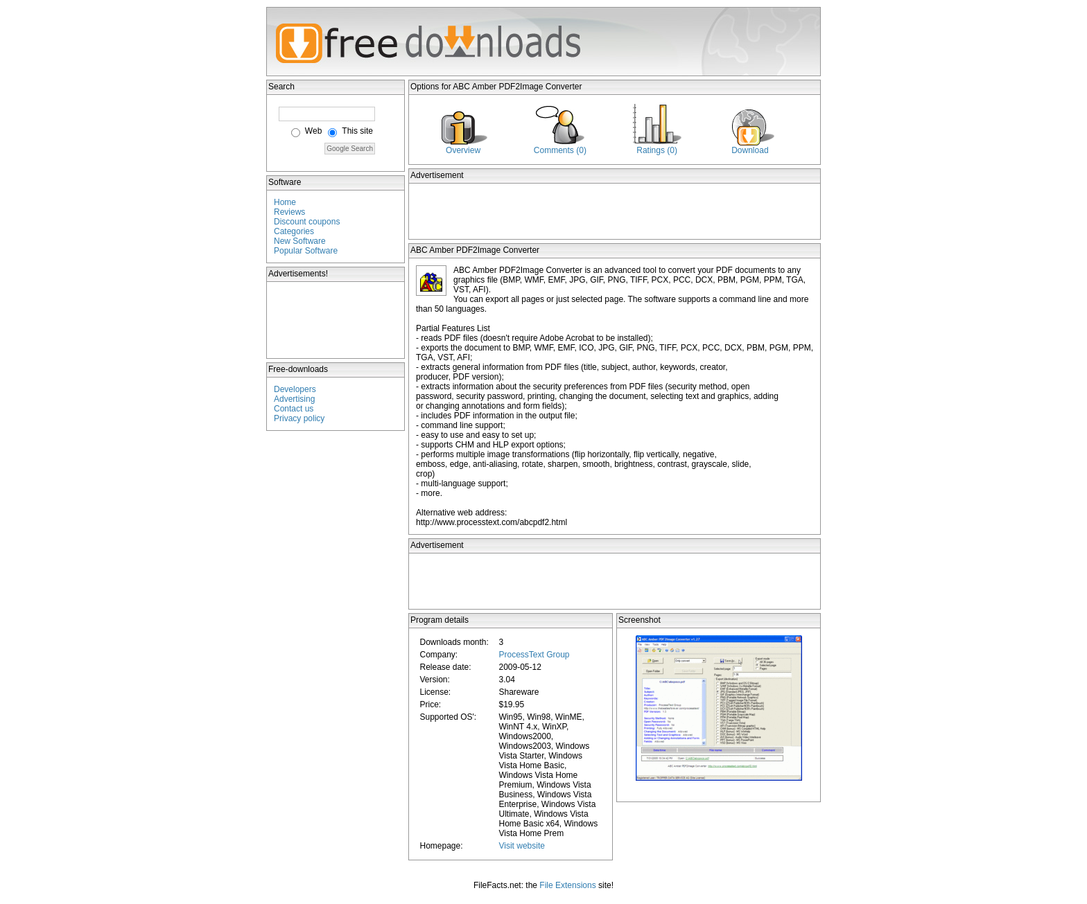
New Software (300, 241)
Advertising (294, 399)
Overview (463, 150)
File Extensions (567, 885)
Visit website (521, 846)
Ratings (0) (656, 150)
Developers (295, 389)
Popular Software (306, 251)
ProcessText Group (533, 654)
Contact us (293, 409)
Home (285, 202)
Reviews (289, 212)
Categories (294, 231)
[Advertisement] (336, 320)
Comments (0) (560, 150)
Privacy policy (299, 418)
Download (749, 150)
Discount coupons (307, 222)
